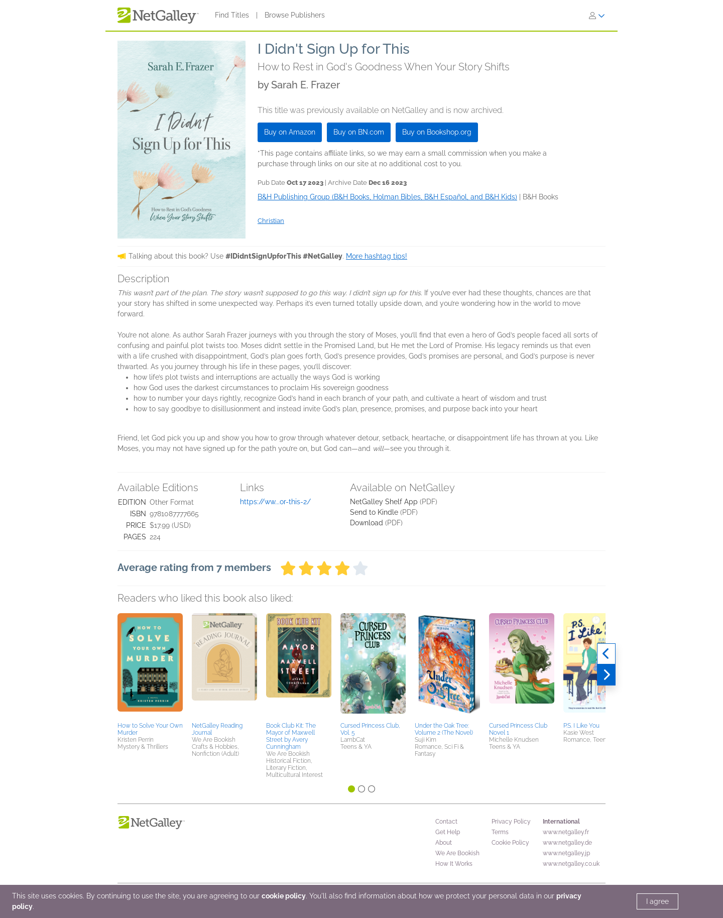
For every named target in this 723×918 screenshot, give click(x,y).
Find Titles (232, 15)
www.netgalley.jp (566, 853)
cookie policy (284, 896)
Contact (446, 821)
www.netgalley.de (567, 842)
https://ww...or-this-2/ (275, 502)
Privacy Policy (511, 821)
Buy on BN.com (358, 132)
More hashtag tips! (376, 256)
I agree (657, 901)
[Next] (606, 674)
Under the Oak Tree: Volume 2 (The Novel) (444, 729)
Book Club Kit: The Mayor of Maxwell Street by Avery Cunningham (291, 736)
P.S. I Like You (581, 725)
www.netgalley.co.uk (571, 863)
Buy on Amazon (289, 132)
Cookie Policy (510, 842)
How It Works (453, 863)
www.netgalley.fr (566, 832)
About (443, 842)
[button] (150, 666)
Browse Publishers (295, 15)
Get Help (447, 832)
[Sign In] (597, 16)
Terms (500, 832)
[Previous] (606, 653)
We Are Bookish (457, 853)
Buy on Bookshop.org (436, 132)
